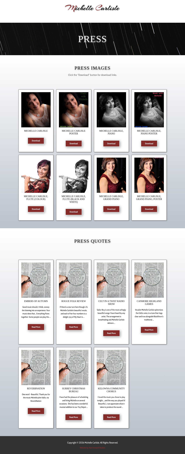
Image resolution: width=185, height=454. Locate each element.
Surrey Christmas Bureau (73, 390)
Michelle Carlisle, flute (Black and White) (74, 199)
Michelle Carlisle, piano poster (149, 132)
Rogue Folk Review (73, 301)
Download (36, 140)
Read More (36, 327)
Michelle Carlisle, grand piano (111, 197)
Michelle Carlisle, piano (111, 132)
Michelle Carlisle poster (74, 132)
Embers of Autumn (36, 301)
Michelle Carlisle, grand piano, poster (149, 197)
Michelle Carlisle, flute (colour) (36, 197)
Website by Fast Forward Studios (92, 447)
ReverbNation (36, 388)
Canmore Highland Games (149, 302)
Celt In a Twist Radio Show (111, 302)
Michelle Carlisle (36, 131)
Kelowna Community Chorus (111, 390)
